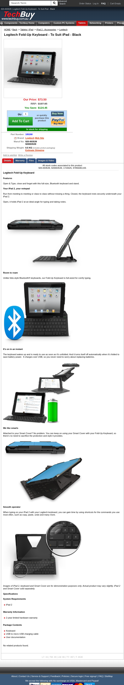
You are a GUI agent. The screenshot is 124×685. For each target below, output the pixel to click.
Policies (65, 676)
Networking (95, 23)
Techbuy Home (19, 23)
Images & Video (46, 160)
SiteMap (109, 676)
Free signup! (91, 676)
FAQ (101, 676)
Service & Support (40, 676)
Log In (96, 3)
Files (31, 160)
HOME (7, 29)
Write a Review (25, 155)
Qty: (20, 114)
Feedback (55, 676)
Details (7, 160)
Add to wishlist (10, 155)
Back (14, 29)
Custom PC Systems (64, 23)
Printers (109, 23)
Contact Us (24, 676)
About (14, 676)
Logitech (63, 29)
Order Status (85, 3)
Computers (44, 23)
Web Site (39, 138)
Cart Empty (115, 3)
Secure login (77, 676)
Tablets (82, 23)
